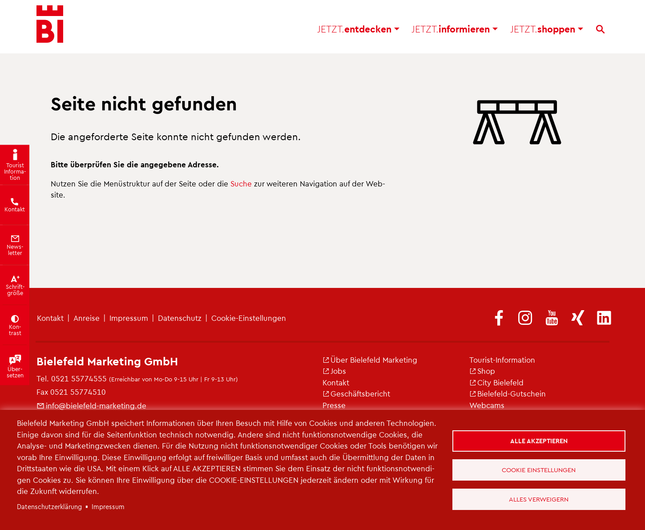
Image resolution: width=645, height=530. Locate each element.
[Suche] (600, 31)
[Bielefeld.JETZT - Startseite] (49, 26)
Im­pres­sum (128, 317)
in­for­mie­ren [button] (454, 31)
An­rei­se (86, 317)
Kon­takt (50, 317)
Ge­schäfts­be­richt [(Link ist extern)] (356, 393)
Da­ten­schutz (180, 317)
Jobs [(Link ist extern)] (334, 370)
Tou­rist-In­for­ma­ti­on (502, 359)
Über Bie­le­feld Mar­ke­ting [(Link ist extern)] (369, 359)
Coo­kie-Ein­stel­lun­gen (248, 317)
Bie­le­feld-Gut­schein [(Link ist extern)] (507, 393)
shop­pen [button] (546, 31)
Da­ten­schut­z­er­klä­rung (49, 506)
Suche (241, 183)
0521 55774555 (79, 378)
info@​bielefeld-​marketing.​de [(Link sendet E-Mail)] (91, 405)
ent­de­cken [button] (358, 31)
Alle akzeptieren (539, 440)
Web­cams (486, 405)
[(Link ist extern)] (499, 318)
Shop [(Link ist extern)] (482, 370)
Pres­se (334, 405)
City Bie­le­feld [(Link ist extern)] (496, 382)
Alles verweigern (539, 499)
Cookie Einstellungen (539, 469)
